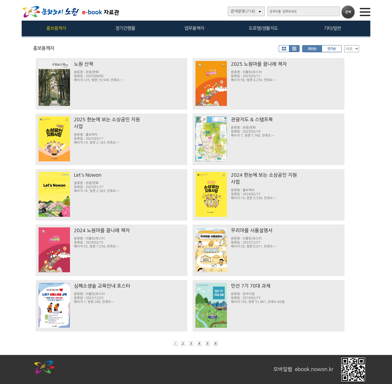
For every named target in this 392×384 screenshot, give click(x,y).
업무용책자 (194, 28)
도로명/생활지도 (263, 28)
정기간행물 (125, 28)
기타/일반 (332, 28)
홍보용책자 (56, 28)
